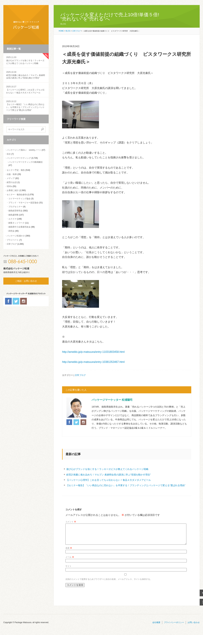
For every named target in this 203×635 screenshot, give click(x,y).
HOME (61, 31)
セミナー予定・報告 (16, 170)
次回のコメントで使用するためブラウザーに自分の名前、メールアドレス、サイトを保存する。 (108, 583)
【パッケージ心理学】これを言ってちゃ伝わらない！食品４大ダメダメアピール (26, 89)
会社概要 (156, 626)
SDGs (9, 186)
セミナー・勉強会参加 (17, 194)
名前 (68, 552)
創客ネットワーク (16, 223)
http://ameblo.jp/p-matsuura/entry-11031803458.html (93, 351)
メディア (11, 178)
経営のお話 (12, 182)
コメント (70, 522)
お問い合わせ (194, 626)
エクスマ (12, 219)
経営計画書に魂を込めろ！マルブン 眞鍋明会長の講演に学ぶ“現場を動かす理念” (26, 75)
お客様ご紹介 (13, 190)
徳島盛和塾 (13, 215)
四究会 (11, 231)
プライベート (13, 240)
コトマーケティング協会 (19, 198)
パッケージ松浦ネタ (16, 236)
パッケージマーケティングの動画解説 (25, 162)
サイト (68, 570)
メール (69, 561)
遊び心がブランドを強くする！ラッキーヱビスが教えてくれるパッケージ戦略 (26, 60)
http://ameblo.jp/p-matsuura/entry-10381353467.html (93, 361)
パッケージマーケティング (19, 158)
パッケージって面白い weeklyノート (24, 150)
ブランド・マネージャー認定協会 (23, 202)
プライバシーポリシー (174, 626)
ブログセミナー (15, 206)
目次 (9, 154)
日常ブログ (12, 244)
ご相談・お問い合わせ (26, 281)
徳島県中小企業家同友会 (19, 227)
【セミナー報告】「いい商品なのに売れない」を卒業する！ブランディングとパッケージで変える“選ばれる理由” (125, 485)
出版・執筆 (12, 174)
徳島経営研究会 (15, 210)
